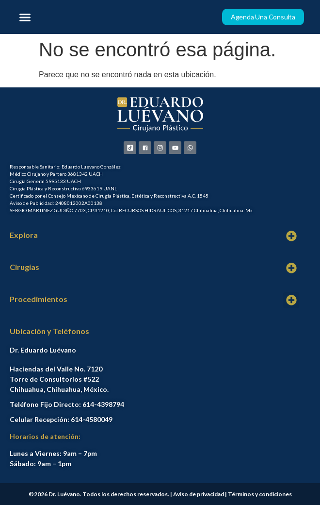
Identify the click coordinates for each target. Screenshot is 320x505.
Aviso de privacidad (198, 494)
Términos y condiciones (260, 494)
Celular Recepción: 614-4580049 (61, 419)
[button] (25, 17)
